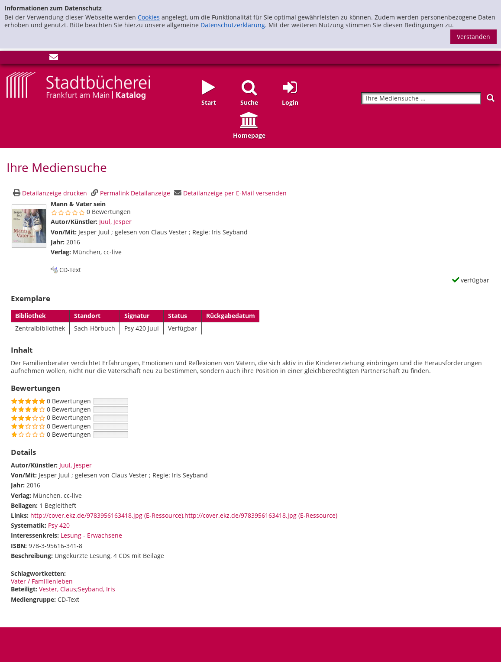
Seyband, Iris (96, 589)
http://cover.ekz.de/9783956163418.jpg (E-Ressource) (106, 515)
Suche (249, 102)
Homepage (249, 135)
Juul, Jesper (115, 221)
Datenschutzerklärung (232, 25)
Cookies (149, 17)
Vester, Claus (57, 589)
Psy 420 (59, 525)
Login (290, 102)
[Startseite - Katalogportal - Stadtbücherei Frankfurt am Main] (78, 85)
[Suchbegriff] (421, 98)
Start (208, 102)
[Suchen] (491, 98)
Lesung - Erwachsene (91, 535)
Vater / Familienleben (42, 581)
